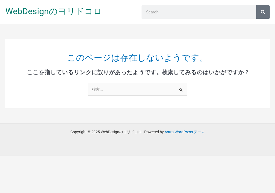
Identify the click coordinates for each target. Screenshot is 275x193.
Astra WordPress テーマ (185, 132)
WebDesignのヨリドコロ (53, 11)
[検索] (263, 12)
